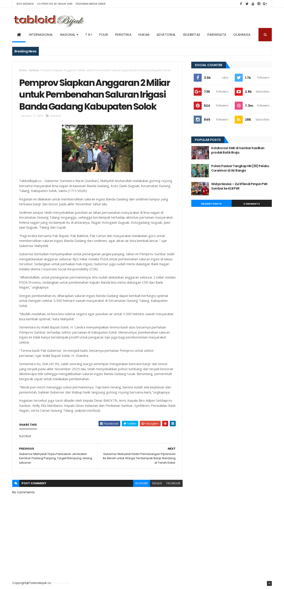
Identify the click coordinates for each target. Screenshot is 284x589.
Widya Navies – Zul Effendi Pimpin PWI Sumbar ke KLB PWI (239, 186)
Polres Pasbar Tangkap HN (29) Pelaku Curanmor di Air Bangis (240, 168)
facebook (173, 483)
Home (23, 70)
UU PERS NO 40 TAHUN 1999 (54, 3)
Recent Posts (211, 204)
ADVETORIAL (166, 34)
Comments (251, 204)
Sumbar (34, 70)
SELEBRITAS (191, 34)
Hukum (144, 34)
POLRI (103, 34)
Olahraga (241, 34)
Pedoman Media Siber (91, 3)
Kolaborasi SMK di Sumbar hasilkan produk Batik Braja (237, 150)
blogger (141, 483)
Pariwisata (216, 34)
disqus (157, 483)
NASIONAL (67, 34)
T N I (88, 34)
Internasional (41, 34)
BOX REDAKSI (25, 3)
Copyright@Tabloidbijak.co (31, 583)
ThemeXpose (61, 583)
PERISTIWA (123, 34)
